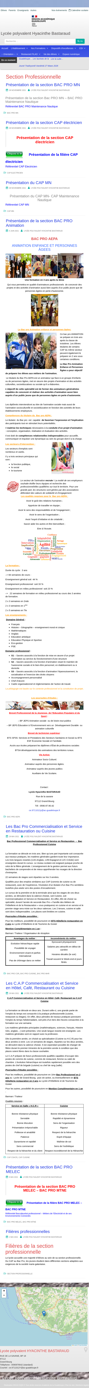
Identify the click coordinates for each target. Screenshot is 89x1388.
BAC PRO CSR (13, 974)
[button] (44, 1314)
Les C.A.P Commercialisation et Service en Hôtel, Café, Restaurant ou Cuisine (42, 985)
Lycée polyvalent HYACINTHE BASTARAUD (50, 90)
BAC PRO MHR (43, 974)
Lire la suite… (57, 67)
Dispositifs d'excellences (63, 48)
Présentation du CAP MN (28, 182)
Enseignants (23, 10)
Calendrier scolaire (78, 10)
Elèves (4, 10)
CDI (82, 48)
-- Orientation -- (9, 54)
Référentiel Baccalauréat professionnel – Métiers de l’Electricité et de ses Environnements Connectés (38, 1214)
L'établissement (19, 48)
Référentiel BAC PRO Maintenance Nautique (31, 106)
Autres (33, 10)
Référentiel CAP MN (17, 204)
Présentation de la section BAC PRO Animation (39, 223)
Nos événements (59, 10)
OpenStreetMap (83, 1345)
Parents (12, 10)
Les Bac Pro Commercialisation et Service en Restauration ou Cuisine (44, 828)
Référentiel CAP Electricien (21, 166)
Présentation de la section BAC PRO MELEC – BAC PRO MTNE (45, 1188)
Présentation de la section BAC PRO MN (43, 84)
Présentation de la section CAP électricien (44, 122)
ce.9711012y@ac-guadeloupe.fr (44, 810)
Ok (80, 41)
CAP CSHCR (12, 1157)
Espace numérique (71, 54)
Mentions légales (82, 1385)
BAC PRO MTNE (29, 1222)
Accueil (4, 48)
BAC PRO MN (12, 113)
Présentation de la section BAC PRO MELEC (39, 1169)
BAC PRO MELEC (14, 1222)
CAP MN (10, 211)
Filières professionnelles (28, 1231)
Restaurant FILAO (31, 54)
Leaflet (74, 1345)
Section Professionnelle (19, 1274)
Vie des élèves (52, 54)
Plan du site (69, 1385)
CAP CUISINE (24, 1157)
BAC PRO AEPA (13, 817)
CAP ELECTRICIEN (15, 173)
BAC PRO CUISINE (28, 974)
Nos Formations (39, 48)
